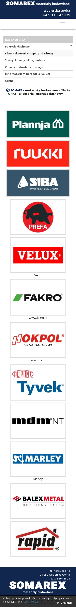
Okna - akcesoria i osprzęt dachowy (29, 53)
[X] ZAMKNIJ (64, 603)
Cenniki (10, 81)
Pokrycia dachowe (38, 46)
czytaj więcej (31, 601)
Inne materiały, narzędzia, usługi (27, 74)
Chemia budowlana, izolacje (24, 67)
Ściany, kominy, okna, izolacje (25, 60)
